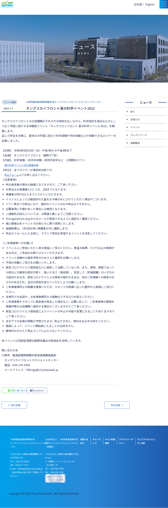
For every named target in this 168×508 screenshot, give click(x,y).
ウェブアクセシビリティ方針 (146, 441)
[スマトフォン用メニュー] (163, 4)
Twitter (34, 391)
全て (133, 112)
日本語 (138, 4)
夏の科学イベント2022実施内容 (23, 165)
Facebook (57, 391)
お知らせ (135, 120)
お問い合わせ (84, 441)
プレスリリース (139, 137)
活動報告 (135, 146)
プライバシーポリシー (126, 441)
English (149, 4)
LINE (11, 391)
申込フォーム (12, 175)
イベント (135, 129)
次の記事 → (104, 405)
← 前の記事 (14, 405)
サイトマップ (97, 441)
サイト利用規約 (110, 441)
